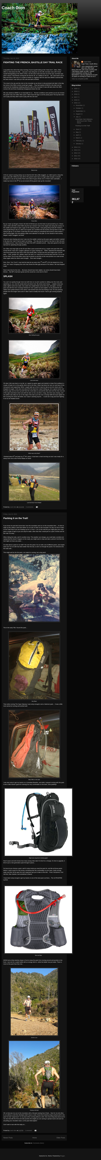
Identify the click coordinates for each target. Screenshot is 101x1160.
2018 (76, 94)
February (79, 141)
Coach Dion (13, 7)
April (77, 135)
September (79, 111)
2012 (76, 153)
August (78, 114)
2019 (76, 91)
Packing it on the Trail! (15, 518)
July (77, 117)
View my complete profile (80, 79)
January (78, 143)
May (77, 132)
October (78, 108)
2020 (76, 88)
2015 (76, 103)
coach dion (87, 62)
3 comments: (30, 507)
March (78, 138)
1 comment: (29, 1130)
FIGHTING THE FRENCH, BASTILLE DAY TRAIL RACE (32, 62)
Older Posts (60, 1138)
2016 (76, 100)
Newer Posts (8, 1138)
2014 (76, 147)
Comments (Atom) (38, 1143)
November (79, 105)
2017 (76, 97)
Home (34, 1138)
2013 (76, 150)
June (77, 129)
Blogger (62, 1156)
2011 (76, 156)
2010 (76, 158)
